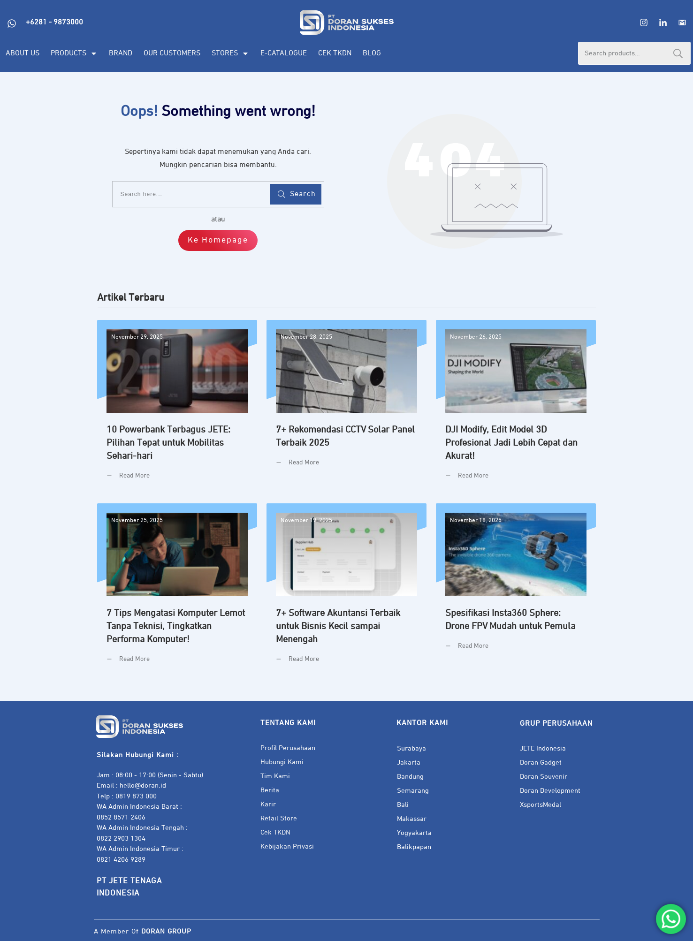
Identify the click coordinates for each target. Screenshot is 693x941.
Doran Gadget (541, 762)
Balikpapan (414, 846)
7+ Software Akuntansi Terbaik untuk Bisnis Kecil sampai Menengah (346, 590)
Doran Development (550, 790)
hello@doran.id (143, 785)
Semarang (413, 790)
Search (678, 53)
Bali (403, 804)
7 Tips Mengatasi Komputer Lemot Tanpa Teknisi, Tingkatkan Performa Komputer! (177, 590)
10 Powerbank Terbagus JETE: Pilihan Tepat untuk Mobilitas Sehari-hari (177, 407)
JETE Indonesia (543, 748)
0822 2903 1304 (121, 838)
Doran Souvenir (543, 776)
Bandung (410, 776)
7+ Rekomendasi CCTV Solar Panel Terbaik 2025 (346, 407)
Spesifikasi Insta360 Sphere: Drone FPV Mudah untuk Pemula (516, 590)
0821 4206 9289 (121, 859)
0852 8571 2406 (121, 817)
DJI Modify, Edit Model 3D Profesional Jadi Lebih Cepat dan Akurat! (516, 407)
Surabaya (411, 748)
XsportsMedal (540, 804)
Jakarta (408, 762)
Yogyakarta (414, 832)
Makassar (411, 818)
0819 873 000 (136, 796)
